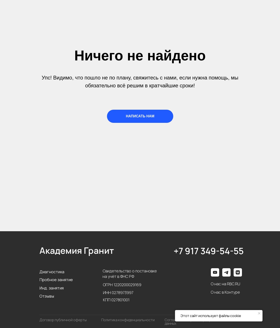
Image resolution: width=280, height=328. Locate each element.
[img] (238, 272)
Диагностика (51, 271)
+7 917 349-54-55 (209, 251)
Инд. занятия (51, 288)
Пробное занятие (56, 279)
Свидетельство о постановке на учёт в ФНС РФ (130, 273)
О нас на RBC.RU (225, 283)
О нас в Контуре (225, 292)
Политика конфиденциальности (128, 319)
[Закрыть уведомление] (259, 313)
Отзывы (46, 296)
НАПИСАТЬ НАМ (140, 116)
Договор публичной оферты (63, 319)
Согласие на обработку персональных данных (197, 321)
